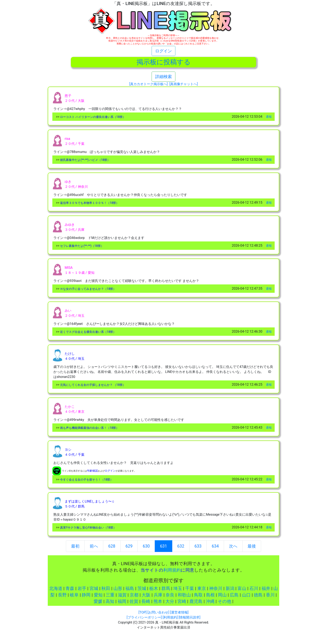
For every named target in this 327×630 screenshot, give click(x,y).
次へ (233, 546)
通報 (269, 116)
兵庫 (158, 594)
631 (163, 546)
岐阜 (74, 594)
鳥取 (198, 594)
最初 (75, 546)
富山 (242, 588)
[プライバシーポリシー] (144, 617)
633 (198, 546)
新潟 (230, 588)
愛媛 (98, 601)
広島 (234, 594)
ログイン (163, 50)
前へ (94, 546)
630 (146, 546)
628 (111, 546)
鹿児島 (195, 601)
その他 (224, 601)
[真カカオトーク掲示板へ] (148, 84)
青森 (69, 588)
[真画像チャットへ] (183, 84)
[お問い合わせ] (158, 612)
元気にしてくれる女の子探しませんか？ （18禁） (92, 385)
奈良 (170, 594)
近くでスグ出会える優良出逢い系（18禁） (87, 332)
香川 (270, 594)
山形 (117, 588)
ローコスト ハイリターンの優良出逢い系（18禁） (92, 117)
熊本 (157, 601)
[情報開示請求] (189, 617)
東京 (201, 588)
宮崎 (181, 601)
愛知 (98, 594)
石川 (253, 588)
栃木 (153, 588)
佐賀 (134, 601)
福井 (266, 588)
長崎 (145, 601)
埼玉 (177, 588)
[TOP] (142, 612)
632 (180, 546)
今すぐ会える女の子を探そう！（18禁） (86, 479)
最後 (252, 546)
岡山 (222, 594)
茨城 (141, 588)
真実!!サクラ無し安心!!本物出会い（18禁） (87, 527)
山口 (246, 594)
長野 (62, 594)
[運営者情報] (179, 612)
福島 (129, 588)
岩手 (82, 588)
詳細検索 (163, 76)
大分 (169, 601)
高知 (110, 601)
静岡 (86, 594)
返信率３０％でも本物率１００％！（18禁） (89, 203)
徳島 (258, 594)
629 (129, 546)
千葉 (189, 588)
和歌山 (184, 594)
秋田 (105, 588)
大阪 (146, 594)
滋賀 (122, 594)
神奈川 (215, 588)
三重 (110, 594)
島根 (210, 594)
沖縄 (210, 601)
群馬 (165, 588)
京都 (134, 594)
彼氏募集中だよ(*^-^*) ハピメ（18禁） (84, 160)
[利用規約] (170, 617)
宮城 (93, 588)
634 (215, 546)
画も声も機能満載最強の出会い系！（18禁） (89, 428)
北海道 (55, 588)
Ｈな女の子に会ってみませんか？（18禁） (87, 289)
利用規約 (172, 570)
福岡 (122, 601)
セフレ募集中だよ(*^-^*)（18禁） (81, 246)
